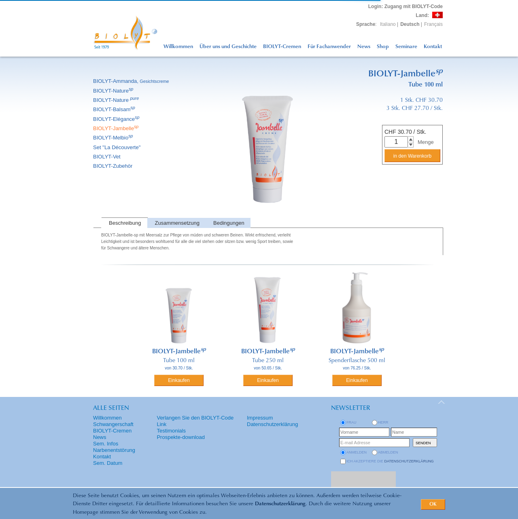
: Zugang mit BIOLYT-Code (405, 6)
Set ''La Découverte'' (117, 147)
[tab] (124, 223)
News (363, 46)
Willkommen (178, 46)
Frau (351, 422)
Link (161, 424)
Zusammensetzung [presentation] (177, 223)
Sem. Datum (107, 463)
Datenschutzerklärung (280, 503)
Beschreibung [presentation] (125, 223)
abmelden (388, 452)
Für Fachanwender (329, 46)
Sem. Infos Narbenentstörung (114, 447)
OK (433, 504)
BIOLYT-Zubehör (113, 166)
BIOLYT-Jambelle (116, 128)
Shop (383, 46)
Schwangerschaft (113, 424)
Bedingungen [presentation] (228, 223)
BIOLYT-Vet (107, 157)
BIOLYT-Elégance (117, 119)
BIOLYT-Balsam (114, 109)
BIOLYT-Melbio (113, 138)
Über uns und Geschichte (228, 46)
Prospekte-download (181, 437)
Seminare (406, 46)
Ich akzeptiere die (390, 461)
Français (433, 24)
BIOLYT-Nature (113, 91)
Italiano (388, 24)
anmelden (356, 452)
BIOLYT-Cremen (282, 46)
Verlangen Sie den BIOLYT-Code (195, 418)
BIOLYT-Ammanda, (131, 81)
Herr (383, 422)
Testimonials (171, 431)
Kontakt (433, 46)
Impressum (260, 418)
